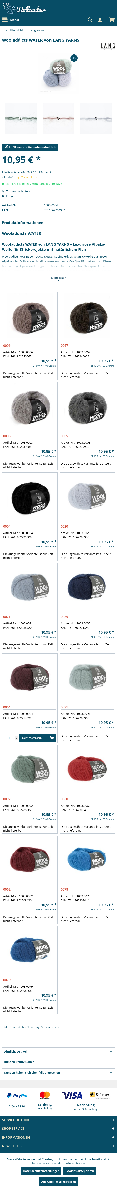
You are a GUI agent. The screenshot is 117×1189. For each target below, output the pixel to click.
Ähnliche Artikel (15, 1051)
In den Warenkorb (38, 737)
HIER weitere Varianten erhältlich (30, 147)
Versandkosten (50, 1027)
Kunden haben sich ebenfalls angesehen (32, 1072)
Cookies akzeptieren (79, 1171)
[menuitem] (11, 20)
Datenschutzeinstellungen (41, 1171)
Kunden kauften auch (19, 1062)
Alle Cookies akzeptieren (58, 1182)
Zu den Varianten (16, 191)
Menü (10, 20)
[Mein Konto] (100, 20)
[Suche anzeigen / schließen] (90, 20)
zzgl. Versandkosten (27, 177)
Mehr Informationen (71, 1163)
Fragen (9, 196)
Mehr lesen (58, 278)
